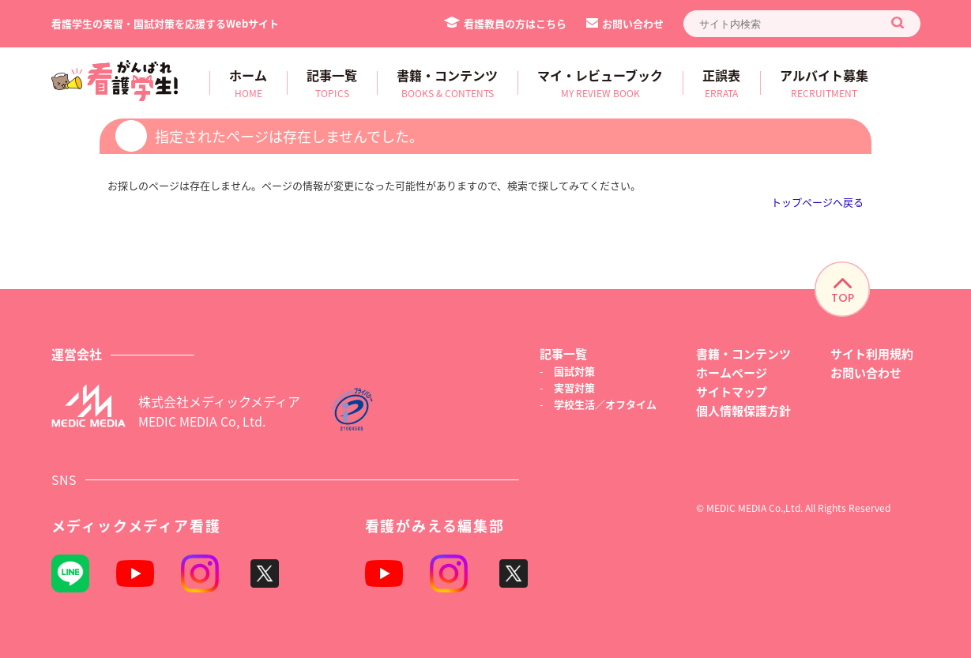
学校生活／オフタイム (605, 404)
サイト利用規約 (871, 353)
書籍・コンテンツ (743, 353)
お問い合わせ (625, 23)
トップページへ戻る (817, 201)
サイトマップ (731, 391)
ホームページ (731, 372)
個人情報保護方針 (743, 410)
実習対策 (574, 387)
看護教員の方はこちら (505, 23)
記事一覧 (563, 353)
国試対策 (574, 370)
